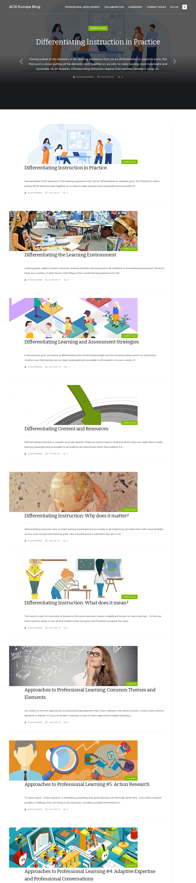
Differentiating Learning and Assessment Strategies (82, 259)
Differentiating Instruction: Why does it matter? (86, 387)
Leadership (137, 7)
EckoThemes (40, 877)
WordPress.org (146, 851)
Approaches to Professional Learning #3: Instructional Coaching (81, 726)
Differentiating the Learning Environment (82, 195)
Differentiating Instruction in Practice (98, 47)
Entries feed (144, 838)
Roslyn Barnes (83, 92)
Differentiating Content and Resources (81, 323)
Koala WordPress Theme (18, 877)
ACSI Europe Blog (23, 7)
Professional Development (84, 7)
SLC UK (176, 7)
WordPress (66, 877)
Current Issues (158, 7)
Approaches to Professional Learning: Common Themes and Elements (86, 519)
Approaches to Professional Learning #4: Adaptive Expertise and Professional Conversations (86, 655)
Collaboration (116, 7)
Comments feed (146, 844)
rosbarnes (148, 311)
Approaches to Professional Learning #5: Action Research (83, 587)
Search (141, 125)
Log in (141, 831)
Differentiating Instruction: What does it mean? (80, 451)
